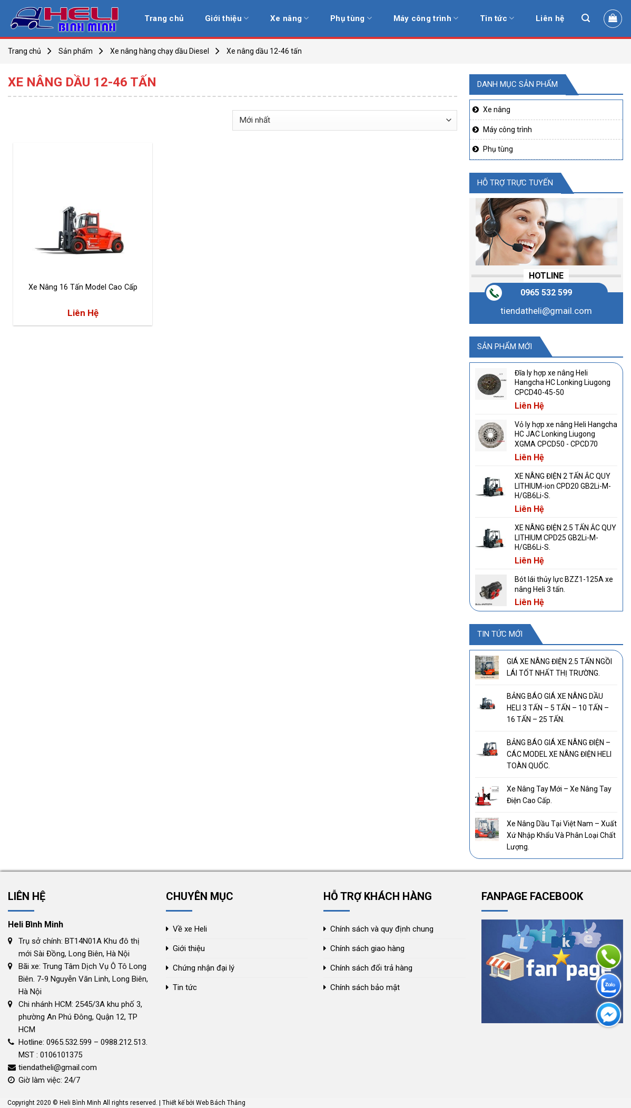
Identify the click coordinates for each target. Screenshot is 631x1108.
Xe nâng (289, 18)
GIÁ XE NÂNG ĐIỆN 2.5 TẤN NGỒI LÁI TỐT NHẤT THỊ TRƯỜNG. (559, 667)
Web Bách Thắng (220, 1102)
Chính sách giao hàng (367, 948)
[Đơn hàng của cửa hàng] (344, 120)
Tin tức (497, 18)
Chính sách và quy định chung (381, 929)
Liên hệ (550, 18)
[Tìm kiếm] (585, 18)
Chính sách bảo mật (365, 987)
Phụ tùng (351, 18)
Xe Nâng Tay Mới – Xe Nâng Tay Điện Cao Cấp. (559, 795)
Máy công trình (426, 18)
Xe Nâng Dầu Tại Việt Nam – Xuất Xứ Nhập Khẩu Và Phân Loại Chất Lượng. (562, 835)
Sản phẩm (75, 51)
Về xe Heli (190, 929)
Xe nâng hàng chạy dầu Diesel (159, 51)
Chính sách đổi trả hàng (371, 968)
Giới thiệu (227, 18)
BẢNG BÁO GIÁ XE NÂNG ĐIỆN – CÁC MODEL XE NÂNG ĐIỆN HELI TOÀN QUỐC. (559, 754)
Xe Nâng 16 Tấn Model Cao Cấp (82, 287)
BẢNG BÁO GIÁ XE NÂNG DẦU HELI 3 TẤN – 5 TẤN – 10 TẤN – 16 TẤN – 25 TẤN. (558, 708)
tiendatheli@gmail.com (546, 310)
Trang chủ (164, 18)
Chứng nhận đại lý (203, 968)
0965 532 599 (546, 293)
